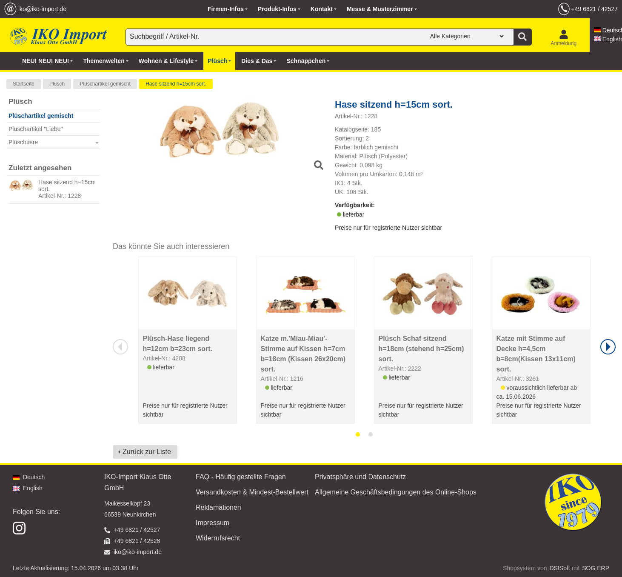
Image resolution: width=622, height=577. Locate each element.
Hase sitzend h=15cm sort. (176, 84)
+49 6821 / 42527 (594, 9)
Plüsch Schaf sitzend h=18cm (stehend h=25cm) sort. (421, 349)
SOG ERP (595, 568)
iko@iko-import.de (42, 9)
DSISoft (560, 568)
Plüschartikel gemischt (105, 84)
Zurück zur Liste (147, 451)
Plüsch (57, 84)
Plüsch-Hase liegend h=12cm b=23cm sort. (178, 343)
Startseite (23, 84)
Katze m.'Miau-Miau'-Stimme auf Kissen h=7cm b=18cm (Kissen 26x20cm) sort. (303, 354)
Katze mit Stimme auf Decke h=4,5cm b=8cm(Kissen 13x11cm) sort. (536, 354)
